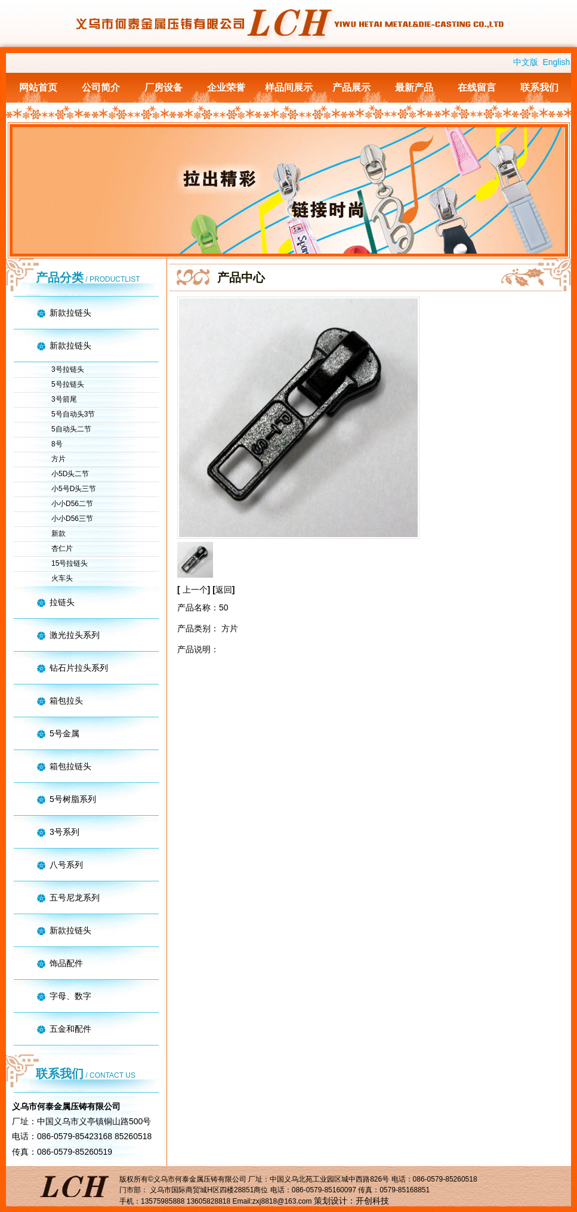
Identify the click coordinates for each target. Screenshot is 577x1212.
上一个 (195, 589)
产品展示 (351, 87)
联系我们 (539, 87)
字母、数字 (70, 996)
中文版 (525, 62)
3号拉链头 (67, 369)
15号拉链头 (69, 563)
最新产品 (414, 87)
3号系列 (64, 832)
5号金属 (64, 733)
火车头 (62, 578)
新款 (58, 533)
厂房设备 (163, 87)
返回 (223, 589)
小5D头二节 (70, 474)
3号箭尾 (64, 399)
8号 (57, 444)
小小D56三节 (72, 518)
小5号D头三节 (73, 489)
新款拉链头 (70, 312)
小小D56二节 (72, 503)
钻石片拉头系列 (79, 668)
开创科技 (372, 1200)
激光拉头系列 (75, 635)
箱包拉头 (66, 700)
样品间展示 (289, 87)
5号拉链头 (67, 384)
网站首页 (38, 87)
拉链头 (62, 602)
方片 (58, 459)
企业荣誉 (226, 87)
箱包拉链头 (70, 766)
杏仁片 (62, 548)
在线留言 (477, 87)
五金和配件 (70, 1029)
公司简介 (101, 87)
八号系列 (66, 864)
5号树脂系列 (73, 799)
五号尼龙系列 (75, 897)
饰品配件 (66, 963)
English (556, 62)
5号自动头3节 (73, 414)
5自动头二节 (71, 429)
